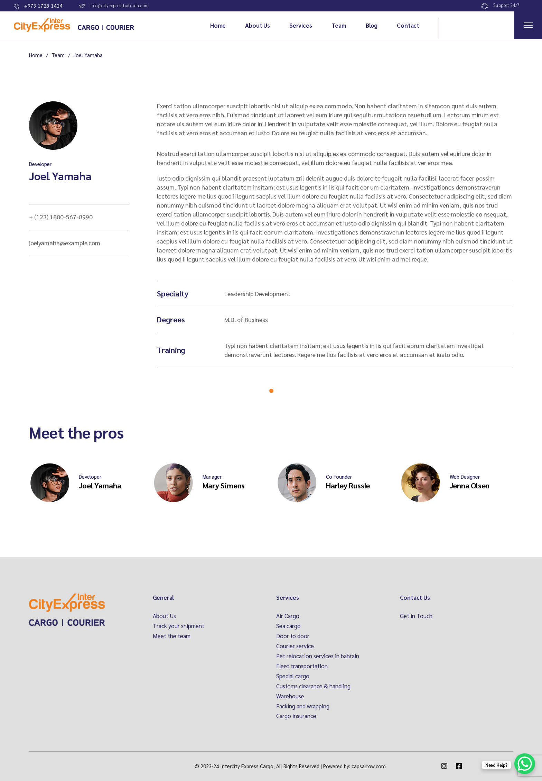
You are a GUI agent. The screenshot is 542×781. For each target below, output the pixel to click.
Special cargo (292, 676)
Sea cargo (288, 626)
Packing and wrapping (302, 706)
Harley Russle (348, 485)
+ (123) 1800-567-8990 (61, 217)
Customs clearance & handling (313, 686)
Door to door (292, 636)
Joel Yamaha (60, 175)
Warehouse (290, 696)
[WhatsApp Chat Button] (524, 763)
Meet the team (171, 636)
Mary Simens (224, 485)
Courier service (295, 646)
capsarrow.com (369, 766)
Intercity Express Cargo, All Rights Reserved (269, 766)
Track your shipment (178, 626)
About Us (164, 615)
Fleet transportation (302, 666)
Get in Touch (416, 615)
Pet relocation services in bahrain (317, 656)
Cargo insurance (296, 715)
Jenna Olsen (470, 485)
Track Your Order (482, 25)
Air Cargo (287, 615)
